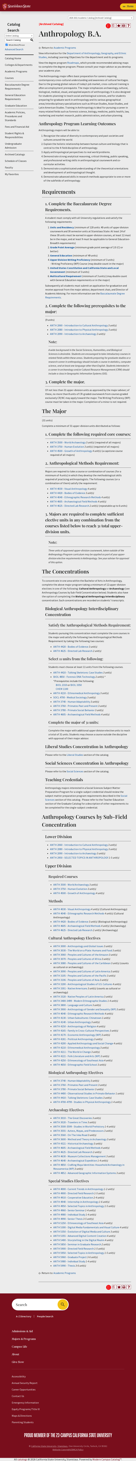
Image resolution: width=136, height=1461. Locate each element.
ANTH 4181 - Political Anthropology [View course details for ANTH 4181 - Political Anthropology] (73, 1039)
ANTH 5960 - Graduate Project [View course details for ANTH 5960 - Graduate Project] (70, 1257)
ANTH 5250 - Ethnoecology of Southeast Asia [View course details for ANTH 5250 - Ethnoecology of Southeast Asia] (78, 1223)
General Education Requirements (15, 97)
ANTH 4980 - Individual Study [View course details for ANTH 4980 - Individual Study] (69, 1214)
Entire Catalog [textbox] (12, 35)
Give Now (18, 1362)
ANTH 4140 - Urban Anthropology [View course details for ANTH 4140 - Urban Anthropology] (72, 1022)
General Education (61, 255)
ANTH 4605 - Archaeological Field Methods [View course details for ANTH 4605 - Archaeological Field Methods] (73, 501)
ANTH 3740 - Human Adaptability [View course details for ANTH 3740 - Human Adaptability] (71, 701)
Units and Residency (62, 227)
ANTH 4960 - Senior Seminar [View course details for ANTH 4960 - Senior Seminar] (69, 1210)
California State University (92, 1435)
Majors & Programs (24, 1339)
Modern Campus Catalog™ (106, 1459)
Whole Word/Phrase (17, 45)
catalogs (22, 1459)
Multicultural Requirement (66, 276)
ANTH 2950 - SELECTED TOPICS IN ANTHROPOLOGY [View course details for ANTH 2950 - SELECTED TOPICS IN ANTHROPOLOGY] (79, 857)
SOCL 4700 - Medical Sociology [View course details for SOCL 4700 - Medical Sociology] (70, 697)
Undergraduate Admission (13, 145)
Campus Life (19, 1346)
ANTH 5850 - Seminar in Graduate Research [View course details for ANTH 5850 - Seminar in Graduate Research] (77, 1244)
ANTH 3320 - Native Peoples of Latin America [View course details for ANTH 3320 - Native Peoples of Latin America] (78, 996)
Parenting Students (23, 1422)
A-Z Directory (23, 1316)
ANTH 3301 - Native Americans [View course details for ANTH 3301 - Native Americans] (70, 988)
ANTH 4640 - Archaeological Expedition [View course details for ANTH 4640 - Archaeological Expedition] (75, 1160)
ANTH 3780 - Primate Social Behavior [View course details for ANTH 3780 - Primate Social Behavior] (74, 710)
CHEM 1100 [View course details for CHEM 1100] (62, 688)
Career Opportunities (24, 1389)
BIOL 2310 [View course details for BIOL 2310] (61, 685)
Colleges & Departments (18, 64)
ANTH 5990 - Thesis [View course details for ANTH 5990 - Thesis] (64, 1265)
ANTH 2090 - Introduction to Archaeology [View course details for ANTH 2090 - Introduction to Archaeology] (73, 334)
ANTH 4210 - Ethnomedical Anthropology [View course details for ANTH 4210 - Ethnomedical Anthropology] (76, 693)
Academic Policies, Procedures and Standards (15, 116)
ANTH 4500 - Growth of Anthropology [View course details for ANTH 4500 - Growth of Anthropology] (71, 451)
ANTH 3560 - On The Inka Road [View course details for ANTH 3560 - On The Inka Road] (70, 1135)
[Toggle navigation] (128, 6)
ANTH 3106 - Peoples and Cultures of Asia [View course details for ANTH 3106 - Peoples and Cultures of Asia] (76, 979)
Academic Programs (16, 71)
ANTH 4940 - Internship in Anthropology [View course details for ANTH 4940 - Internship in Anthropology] (75, 1201)
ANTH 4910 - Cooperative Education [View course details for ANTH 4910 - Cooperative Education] (73, 1197)
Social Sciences (75, 771)
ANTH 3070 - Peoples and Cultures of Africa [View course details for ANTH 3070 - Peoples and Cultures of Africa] (77, 959)
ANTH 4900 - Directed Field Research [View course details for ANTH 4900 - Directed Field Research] (73, 1193)
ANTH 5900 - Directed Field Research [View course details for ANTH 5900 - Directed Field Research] (73, 1248)
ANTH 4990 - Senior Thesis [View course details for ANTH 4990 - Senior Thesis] (68, 1218)
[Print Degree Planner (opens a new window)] (114, 25)
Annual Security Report (25, 1383)
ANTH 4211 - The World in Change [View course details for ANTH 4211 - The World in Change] (72, 1051)
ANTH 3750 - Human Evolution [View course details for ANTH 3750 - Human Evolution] (67, 446)
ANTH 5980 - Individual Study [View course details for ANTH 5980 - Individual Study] (69, 1261)
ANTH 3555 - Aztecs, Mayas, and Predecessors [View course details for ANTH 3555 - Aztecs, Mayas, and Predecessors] (78, 1130)
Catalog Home (13, 58)
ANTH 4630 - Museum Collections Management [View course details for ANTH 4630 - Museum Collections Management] (79, 1156)
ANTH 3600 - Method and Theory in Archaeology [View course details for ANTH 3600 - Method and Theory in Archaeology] (79, 1139)
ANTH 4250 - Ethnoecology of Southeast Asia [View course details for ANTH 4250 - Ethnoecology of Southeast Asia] (78, 1060)
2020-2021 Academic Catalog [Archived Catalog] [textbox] (90, 18)
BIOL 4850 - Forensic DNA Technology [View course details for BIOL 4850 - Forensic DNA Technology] (74, 676)
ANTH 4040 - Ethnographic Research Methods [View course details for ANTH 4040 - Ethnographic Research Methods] (75, 497)
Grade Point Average (62, 247)
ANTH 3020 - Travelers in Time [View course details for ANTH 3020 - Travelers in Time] (70, 1122)
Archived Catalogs (15, 154)
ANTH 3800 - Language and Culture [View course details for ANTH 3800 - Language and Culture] (72, 1005)
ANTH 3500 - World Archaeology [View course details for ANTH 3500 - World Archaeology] (68, 442)
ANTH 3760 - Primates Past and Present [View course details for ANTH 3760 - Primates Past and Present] (75, 706)
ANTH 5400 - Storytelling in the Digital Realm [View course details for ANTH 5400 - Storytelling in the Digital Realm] (78, 1240)
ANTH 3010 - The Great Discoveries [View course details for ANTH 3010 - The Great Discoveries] (72, 1118)
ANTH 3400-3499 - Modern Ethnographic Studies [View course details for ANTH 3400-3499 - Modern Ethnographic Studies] (80, 1000)
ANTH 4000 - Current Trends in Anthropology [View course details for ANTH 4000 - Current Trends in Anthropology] (78, 1189)
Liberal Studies (75, 754)
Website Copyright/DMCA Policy (68, 1449)
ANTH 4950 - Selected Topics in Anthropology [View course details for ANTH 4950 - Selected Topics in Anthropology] (78, 1206)
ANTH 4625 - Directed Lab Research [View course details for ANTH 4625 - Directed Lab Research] (69, 505)
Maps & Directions (22, 1415)
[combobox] (100, 18)
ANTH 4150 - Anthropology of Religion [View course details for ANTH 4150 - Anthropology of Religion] (74, 1026)
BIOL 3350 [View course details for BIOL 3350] (76, 685)
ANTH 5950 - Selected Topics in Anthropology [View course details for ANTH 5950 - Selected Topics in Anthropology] (78, 1252)
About (15, 1354)
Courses (9, 78)
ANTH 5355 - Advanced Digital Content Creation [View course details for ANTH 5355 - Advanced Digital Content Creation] (79, 1235)
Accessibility (19, 1376)
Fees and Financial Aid (17, 126)
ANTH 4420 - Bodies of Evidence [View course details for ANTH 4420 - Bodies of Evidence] (67, 493)
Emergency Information (25, 1402)
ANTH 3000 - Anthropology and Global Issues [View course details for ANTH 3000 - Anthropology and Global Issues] (78, 946)
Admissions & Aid (22, 1331)
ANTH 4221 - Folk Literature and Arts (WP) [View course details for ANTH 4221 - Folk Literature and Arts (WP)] (76, 1056)
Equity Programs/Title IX (26, 1409)
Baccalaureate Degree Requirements (17, 86)
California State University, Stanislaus (49, 1446)
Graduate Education (16, 105)
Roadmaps (73, 62)
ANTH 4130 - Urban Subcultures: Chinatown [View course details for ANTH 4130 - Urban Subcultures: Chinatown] (77, 1017)
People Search (45, 1316)
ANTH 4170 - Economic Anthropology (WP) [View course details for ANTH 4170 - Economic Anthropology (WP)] (77, 1034)
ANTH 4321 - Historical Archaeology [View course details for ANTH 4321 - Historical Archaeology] (73, 1143)
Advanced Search (14, 49)
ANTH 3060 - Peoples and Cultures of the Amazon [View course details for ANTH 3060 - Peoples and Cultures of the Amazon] (80, 954)
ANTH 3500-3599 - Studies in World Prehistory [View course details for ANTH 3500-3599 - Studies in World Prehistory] (78, 1126)
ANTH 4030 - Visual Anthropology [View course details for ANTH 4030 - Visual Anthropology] (68, 488)
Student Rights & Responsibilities (14, 135)
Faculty (9, 167)
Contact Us (18, 1396)
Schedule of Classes (16, 161)
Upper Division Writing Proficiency (70, 259)
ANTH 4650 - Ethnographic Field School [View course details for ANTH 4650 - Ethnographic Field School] (75, 1064)
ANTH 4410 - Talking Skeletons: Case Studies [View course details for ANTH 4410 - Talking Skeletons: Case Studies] (78, 672)
